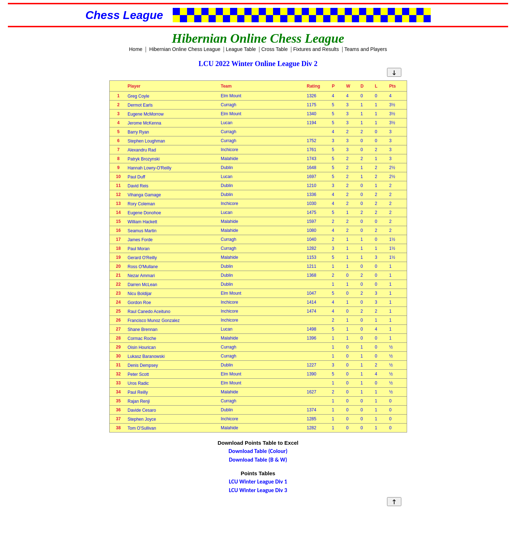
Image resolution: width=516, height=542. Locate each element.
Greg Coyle (138, 96)
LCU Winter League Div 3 (258, 490)
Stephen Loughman (146, 141)
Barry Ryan (138, 132)
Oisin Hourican (142, 347)
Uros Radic (138, 383)
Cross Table (274, 49)
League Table (241, 49)
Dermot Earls (140, 105)
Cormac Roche (142, 338)
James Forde (140, 239)
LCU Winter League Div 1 (258, 481)
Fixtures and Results (316, 49)
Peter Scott (138, 374)
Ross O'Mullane (143, 266)
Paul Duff (136, 176)
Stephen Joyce (142, 419)
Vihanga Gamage (144, 194)
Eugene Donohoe (144, 212)
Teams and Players (365, 49)
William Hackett (142, 221)
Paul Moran (138, 248)
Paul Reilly (138, 392)
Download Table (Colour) (258, 451)
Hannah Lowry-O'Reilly (149, 167)
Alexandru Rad (142, 150)
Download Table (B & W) (258, 459)
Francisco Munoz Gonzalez (154, 320)
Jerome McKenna (144, 123)
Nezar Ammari (141, 275)
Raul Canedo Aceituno (149, 311)
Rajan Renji (139, 401)
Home (135, 49)
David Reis (138, 185)
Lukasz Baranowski (146, 356)
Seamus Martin (142, 230)
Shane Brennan (142, 329)
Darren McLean (142, 284)
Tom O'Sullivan (142, 428)
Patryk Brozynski (143, 159)
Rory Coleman (141, 203)
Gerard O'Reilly (142, 257)
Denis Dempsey (143, 365)
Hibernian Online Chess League (184, 49)
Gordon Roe (139, 302)
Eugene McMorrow (146, 114)
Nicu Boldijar (140, 293)
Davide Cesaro (142, 410)
